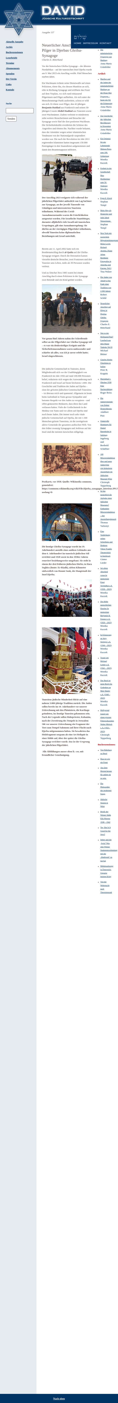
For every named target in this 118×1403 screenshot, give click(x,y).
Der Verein (11, 79)
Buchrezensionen (14, 52)
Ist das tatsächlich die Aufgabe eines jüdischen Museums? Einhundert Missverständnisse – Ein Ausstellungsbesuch (108, 505)
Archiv (9, 47)
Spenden (10, 73)
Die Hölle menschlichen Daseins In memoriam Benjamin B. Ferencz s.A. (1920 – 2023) (106, 612)
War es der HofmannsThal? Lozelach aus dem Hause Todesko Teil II (106, 340)
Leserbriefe (11, 58)
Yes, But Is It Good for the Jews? (105, 830)
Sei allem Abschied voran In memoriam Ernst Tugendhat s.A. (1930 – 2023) (106, 578)
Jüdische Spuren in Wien (104, 802)
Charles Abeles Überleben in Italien (106, 363)
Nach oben (59, 1398)
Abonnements (13, 68)
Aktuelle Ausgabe (14, 41)
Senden (11, 118)
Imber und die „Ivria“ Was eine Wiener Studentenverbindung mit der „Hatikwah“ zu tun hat (108, 850)
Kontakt (10, 89)
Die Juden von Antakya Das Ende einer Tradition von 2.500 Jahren (106, 284)
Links (8, 84)
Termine (10, 63)
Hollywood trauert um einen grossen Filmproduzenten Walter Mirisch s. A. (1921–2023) (107, 720)
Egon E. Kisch (106, 198)
